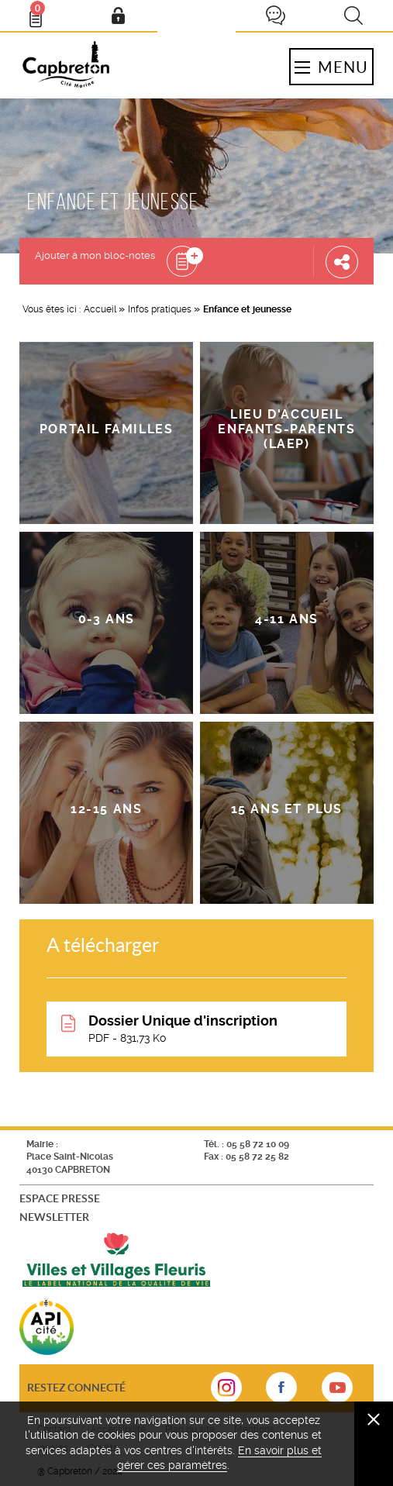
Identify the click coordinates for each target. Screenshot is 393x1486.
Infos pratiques (159, 309)
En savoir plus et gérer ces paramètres (219, 1458)
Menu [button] (331, 67)
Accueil (100, 309)
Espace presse (59, 1198)
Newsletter (54, 1216)
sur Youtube (337, 1392)
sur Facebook (281, 1392)
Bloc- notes (42, 12)
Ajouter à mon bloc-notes (95, 255)
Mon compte (117, 15)
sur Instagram (226, 1392)
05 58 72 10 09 (257, 1144)
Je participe (275, 15)
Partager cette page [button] (341, 261)
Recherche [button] (353, 15)
